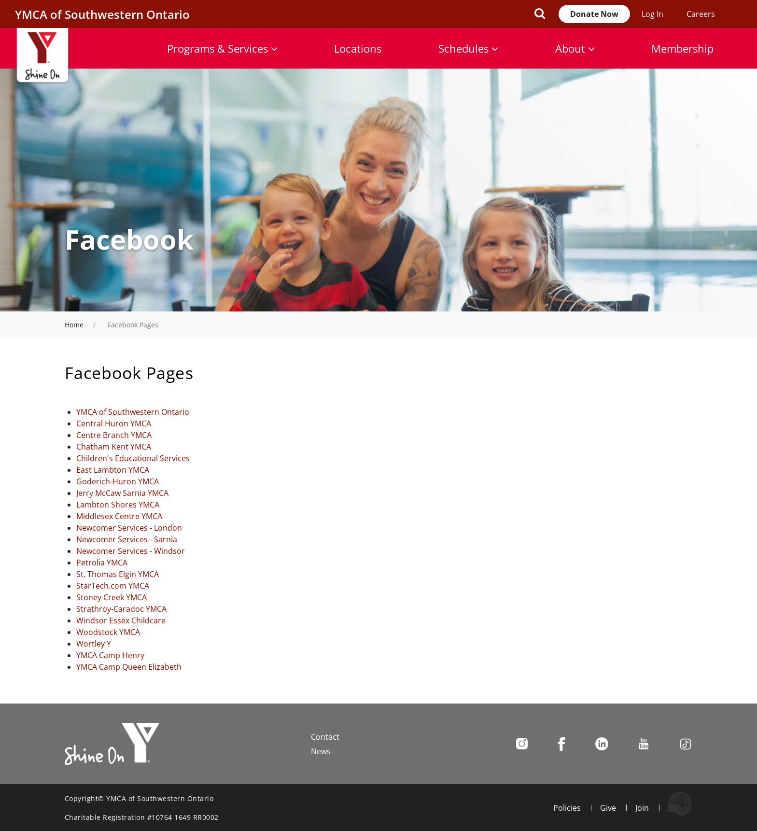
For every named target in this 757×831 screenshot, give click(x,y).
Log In (652, 14)
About (575, 48)
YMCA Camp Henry (110, 655)
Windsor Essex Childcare (121, 620)
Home (74, 324)
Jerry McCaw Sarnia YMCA (122, 493)
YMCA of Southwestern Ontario (132, 412)
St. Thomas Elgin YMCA (117, 574)
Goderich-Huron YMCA (117, 481)
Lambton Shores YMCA (117, 504)
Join (642, 808)
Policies (567, 808)
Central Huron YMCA (113, 423)
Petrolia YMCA (101, 562)
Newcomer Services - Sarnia (126, 539)
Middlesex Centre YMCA (119, 516)
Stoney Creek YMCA (111, 597)
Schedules (468, 48)
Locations (357, 48)
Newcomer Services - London (129, 527)
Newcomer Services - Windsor (130, 551)
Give (608, 808)
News (321, 751)
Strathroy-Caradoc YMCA (121, 609)
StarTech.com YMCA (112, 585)
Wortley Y (93, 643)
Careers (701, 14)
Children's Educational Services (133, 458)
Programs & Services (222, 48)
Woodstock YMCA (108, 632)
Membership (682, 48)
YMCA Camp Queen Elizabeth (129, 667)
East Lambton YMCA (112, 470)
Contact (325, 737)
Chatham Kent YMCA (113, 446)
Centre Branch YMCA (114, 435)
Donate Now (594, 14)
